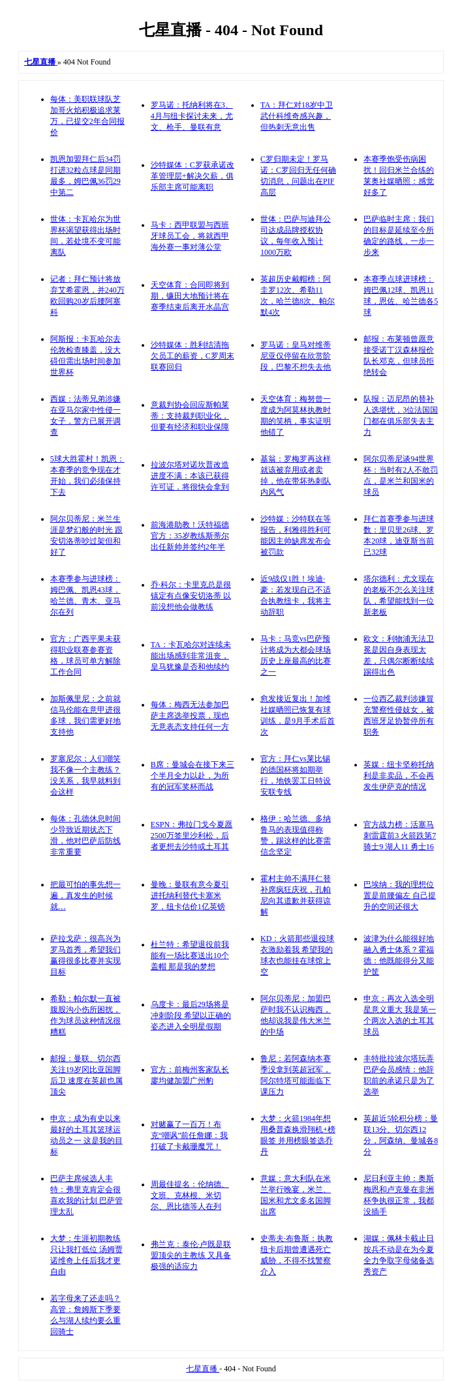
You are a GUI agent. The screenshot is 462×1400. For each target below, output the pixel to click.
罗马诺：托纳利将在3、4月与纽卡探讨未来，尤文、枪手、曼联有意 (192, 116)
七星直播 (202, 1368)
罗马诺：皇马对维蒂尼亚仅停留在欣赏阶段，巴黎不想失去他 (295, 356)
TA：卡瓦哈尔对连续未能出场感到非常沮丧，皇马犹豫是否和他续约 (191, 655)
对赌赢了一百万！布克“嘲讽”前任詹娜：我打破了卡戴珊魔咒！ (189, 1135)
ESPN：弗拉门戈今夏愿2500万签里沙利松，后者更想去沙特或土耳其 (191, 835)
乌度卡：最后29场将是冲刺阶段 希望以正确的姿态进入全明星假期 (191, 1015)
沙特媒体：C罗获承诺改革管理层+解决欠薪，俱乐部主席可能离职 (192, 176)
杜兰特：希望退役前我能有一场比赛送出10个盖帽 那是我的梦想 (190, 955)
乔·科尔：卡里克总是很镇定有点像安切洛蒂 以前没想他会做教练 (191, 595)
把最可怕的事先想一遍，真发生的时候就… (85, 895)
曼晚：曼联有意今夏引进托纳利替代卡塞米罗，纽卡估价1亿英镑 (190, 895)
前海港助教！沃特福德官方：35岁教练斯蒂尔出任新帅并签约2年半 (190, 535)
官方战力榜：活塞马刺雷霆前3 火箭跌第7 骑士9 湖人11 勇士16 (399, 835)
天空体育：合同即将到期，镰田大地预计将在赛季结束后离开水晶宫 (190, 296)
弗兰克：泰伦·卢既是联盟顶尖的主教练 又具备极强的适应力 (191, 1255)
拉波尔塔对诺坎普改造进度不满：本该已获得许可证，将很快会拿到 (190, 475)
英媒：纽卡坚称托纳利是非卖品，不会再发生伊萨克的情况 (398, 775)
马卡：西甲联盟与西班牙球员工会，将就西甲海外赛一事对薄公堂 (190, 236)
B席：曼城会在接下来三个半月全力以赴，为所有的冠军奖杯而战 (192, 775)
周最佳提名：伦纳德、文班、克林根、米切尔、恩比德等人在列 (190, 1195)
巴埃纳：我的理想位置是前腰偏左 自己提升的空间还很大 (399, 895)
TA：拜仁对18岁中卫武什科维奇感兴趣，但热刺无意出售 (296, 116)
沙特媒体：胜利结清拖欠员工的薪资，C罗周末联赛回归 (192, 356)
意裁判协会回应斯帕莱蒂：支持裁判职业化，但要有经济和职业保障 (190, 415)
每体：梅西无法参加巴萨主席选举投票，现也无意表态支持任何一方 (190, 715)
